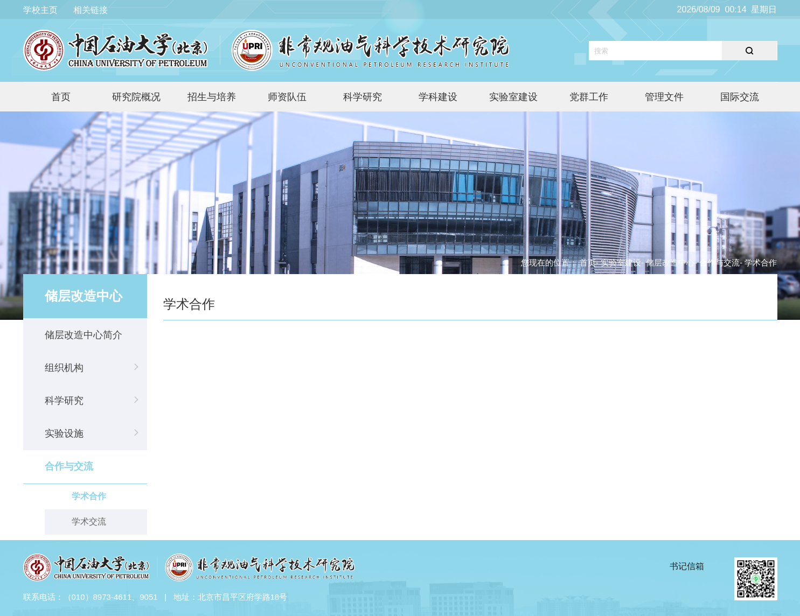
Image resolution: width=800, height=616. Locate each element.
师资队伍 (287, 97)
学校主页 (40, 10)
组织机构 (64, 367)
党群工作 (588, 97)
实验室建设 (513, 97)
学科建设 (438, 97)
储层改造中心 (670, 262)
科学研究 (362, 97)
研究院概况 (136, 97)
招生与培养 (211, 97)
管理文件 (664, 97)
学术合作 (89, 496)
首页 (61, 97)
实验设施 (64, 433)
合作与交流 (69, 466)
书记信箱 (687, 566)
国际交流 (739, 97)
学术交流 (89, 521)
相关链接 (90, 10)
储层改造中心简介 (83, 335)
